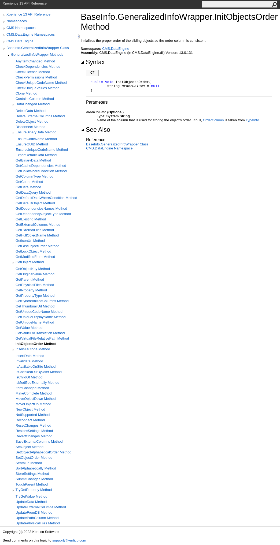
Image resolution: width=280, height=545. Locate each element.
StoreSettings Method (32, 474)
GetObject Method (30, 262)
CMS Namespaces (20, 28)
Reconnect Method (30, 420)
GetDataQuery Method (33, 192)
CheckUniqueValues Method (38, 88)
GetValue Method (29, 328)
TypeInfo (252, 120)
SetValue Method (29, 463)
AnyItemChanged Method (35, 61)
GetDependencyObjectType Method (43, 214)
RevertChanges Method (34, 436)
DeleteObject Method (32, 121)
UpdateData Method (31, 502)
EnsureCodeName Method (36, 139)
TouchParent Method (32, 484)
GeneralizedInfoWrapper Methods (37, 54)
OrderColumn (213, 120)
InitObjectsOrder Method (36, 344)
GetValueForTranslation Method (40, 333)
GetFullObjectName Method (37, 235)
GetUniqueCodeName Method (39, 312)
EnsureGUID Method (32, 144)
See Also (95, 129)
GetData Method (28, 187)
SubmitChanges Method (34, 479)
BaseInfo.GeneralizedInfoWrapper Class (37, 48)
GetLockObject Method (33, 251)
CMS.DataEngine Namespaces (30, 34)
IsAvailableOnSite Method (36, 366)
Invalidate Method (29, 361)
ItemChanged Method (32, 388)
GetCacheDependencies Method (41, 166)
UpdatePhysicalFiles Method (38, 523)
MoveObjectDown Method (36, 399)
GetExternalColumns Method (38, 225)
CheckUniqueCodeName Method (41, 83)
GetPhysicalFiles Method (35, 285)
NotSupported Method (33, 415)
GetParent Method (30, 279)
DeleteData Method (31, 111)
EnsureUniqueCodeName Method (42, 150)
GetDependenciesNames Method (41, 208)
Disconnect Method (30, 127)
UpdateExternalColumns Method (41, 507)
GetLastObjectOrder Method (37, 246)
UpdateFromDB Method (34, 512)
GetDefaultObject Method (35, 203)
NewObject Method (30, 409)
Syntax (93, 62)
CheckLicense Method (33, 72)
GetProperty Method (31, 290)
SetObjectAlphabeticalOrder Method (43, 452)
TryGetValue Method (31, 496)
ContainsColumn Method (35, 99)
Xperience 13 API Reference (28, 14)
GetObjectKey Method (33, 269)
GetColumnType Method (34, 176)
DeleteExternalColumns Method (40, 116)
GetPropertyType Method (35, 296)
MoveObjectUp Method (33, 404)
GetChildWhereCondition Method (41, 171)
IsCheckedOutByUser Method (39, 372)
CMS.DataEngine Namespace (109, 148)
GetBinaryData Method (33, 160)
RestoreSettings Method (34, 431)
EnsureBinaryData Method (36, 132)
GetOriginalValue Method (35, 274)
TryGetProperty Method (34, 490)
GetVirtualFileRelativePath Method (42, 338)
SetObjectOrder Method (34, 458)
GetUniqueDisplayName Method (40, 317)
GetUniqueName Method (35, 322)
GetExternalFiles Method (35, 230)
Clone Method (26, 93)
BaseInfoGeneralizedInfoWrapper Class (117, 144)
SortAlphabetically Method (36, 468)
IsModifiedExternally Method (37, 383)
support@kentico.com (69, 540)
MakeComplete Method (33, 393)
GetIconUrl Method (30, 241)
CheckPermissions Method (36, 77)
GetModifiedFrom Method (35, 257)
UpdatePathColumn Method (37, 518)
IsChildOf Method (29, 377)
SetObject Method (29, 447)
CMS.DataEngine (19, 41)
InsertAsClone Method (33, 349)
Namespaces (16, 21)
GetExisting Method (31, 219)
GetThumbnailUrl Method (35, 306)
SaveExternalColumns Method (39, 441)
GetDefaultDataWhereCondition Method (46, 198)
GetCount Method (29, 182)
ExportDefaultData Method (36, 155)
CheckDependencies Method (38, 67)
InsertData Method (30, 356)
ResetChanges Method (33, 425)
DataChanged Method (33, 104)
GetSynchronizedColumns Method (42, 301)
